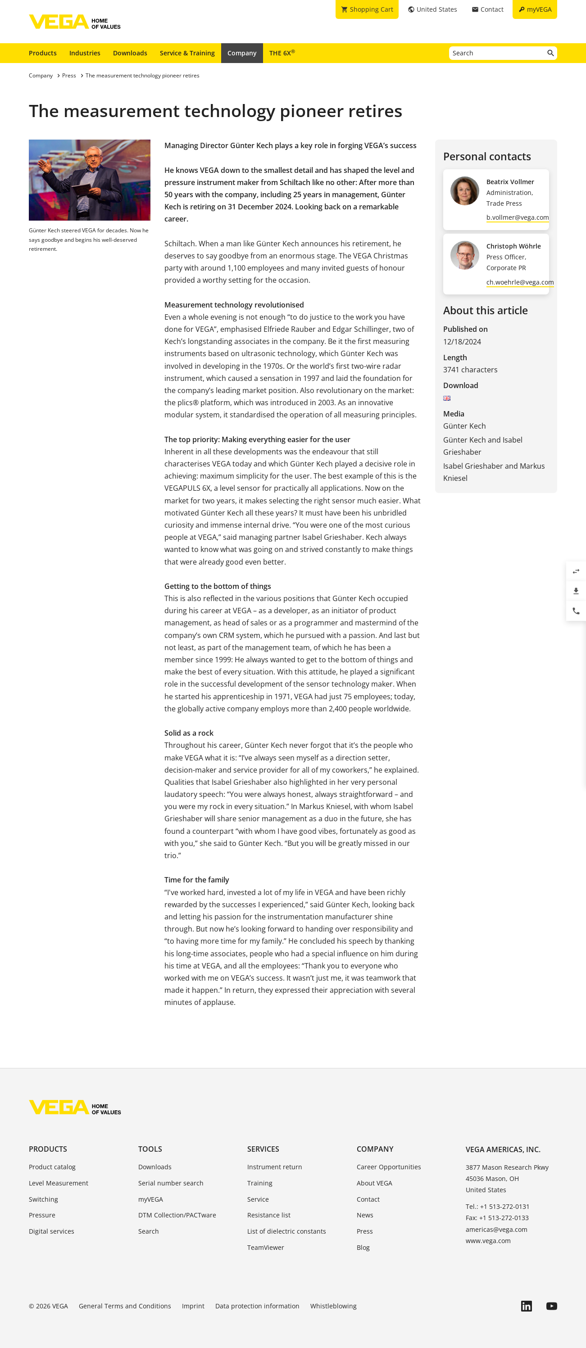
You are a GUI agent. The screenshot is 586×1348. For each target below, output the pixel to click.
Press (365, 1231)
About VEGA (374, 1183)
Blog (363, 1247)
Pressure (42, 1215)
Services (263, 1149)
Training (260, 1183)
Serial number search (171, 1183)
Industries (84, 53)
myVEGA (150, 1199)
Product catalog (52, 1167)
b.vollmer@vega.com (517, 217)
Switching (43, 1199)
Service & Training (187, 53)
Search (148, 1231)
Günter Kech (464, 426)
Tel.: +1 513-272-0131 (498, 1206)
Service (258, 1199)
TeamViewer (265, 1247)
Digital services (51, 1231)
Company (242, 53)
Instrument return (274, 1167)
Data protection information (257, 1306)
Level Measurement (58, 1183)
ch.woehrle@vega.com (520, 282)
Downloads (130, 53)
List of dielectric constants (286, 1231)
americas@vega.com (496, 1229)
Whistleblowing (333, 1306)
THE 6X (282, 52)
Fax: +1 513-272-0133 (497, 1217)
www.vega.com (488, 1240)
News (365, 1215)
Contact (368, 1199)
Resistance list (269, 1215)
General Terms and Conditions (125, 1306)
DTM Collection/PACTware (177, 1215)
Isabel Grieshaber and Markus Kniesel (494, 472)
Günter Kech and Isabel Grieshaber (482, 446)
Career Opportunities (389, 1167)
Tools (150, 1149)
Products (43, 53)
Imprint (193, 1306)
